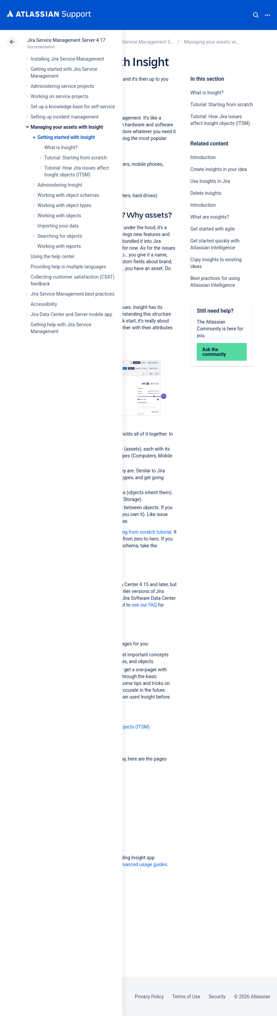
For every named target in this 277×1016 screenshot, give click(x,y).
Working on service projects (59, 96)
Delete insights (205, 193)
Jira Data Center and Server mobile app (71, 314)
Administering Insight (59, 185)
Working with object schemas (68, 195)
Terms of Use (186, 996)
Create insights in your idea (218, 169)
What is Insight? (61, 147)
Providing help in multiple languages (68, 266)
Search (255, 15)
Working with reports (59, 246)
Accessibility (44, 304)
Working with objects (59, 215)
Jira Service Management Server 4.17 (66, 40)
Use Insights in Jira (210, 181)
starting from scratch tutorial (141, 532)
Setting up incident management (65, 117)
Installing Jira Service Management (67, 59)
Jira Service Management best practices (73, 294)
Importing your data (58, 226)
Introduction (203, 157)
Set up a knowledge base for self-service (73, 106)
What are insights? (209, 217)
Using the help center (53, 256)
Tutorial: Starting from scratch (75, 157)
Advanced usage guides (142, 864)
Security (217, 996)
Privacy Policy (149, 996)
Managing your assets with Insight (67, 127)
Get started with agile (212, 229)
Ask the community (214, 352)
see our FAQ (144, 605)
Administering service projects (62, 86)
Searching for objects (59, 236)
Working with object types (64, 205)
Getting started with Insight (66, 137)
